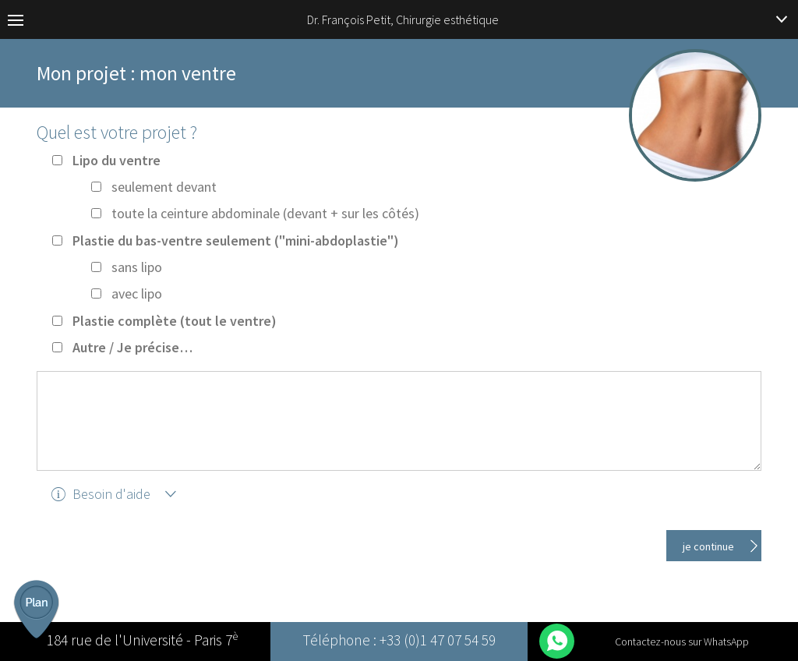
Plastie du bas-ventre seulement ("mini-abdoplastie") (235, 240)
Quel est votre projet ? (117, 132)
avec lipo (136, 293)
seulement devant (164, 187)
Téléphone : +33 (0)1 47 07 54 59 (399, 641)
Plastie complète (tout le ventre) (174, 321)
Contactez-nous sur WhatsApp (682, 641)
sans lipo (136, 267)
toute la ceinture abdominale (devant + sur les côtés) (265, 213)
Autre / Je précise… (132, 347)
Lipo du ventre (116, 160)
